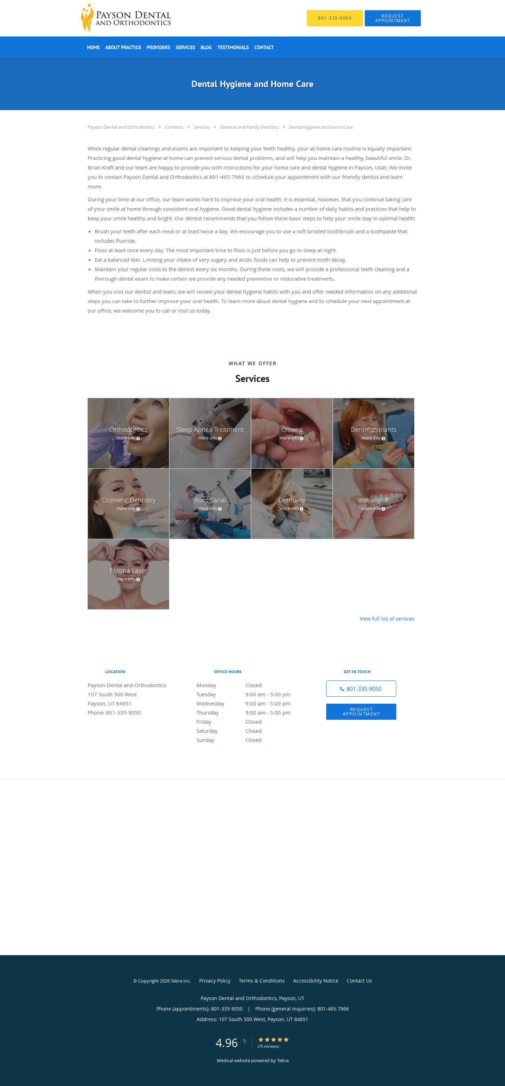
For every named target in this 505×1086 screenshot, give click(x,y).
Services (202, 127)
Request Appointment (362, 711)
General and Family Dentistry (250, 127)
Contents (174, 127)
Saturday (250, 730)
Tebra (283, 1060)
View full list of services (387, 618)
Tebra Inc (180, 981)
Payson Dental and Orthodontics (122, 127)
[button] (393, 18)
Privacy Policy (214, 980)
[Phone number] (361, 689)
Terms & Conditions (262, 980)
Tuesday (250, 694)
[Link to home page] (115, 18)
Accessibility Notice (315, 980)
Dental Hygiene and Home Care (321, 127)
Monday (250, 685)
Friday (250, 721)
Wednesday (250, 703)
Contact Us (359, 980)
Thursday (250, 712)
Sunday (250, 739)
